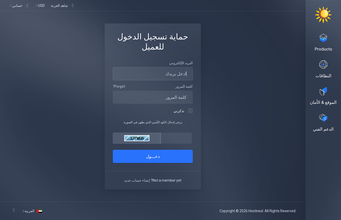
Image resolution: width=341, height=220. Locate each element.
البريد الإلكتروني (181, 63)
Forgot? (119, 86)
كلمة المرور (184, 86)
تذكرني (183, 110)
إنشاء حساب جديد (137, 180)
